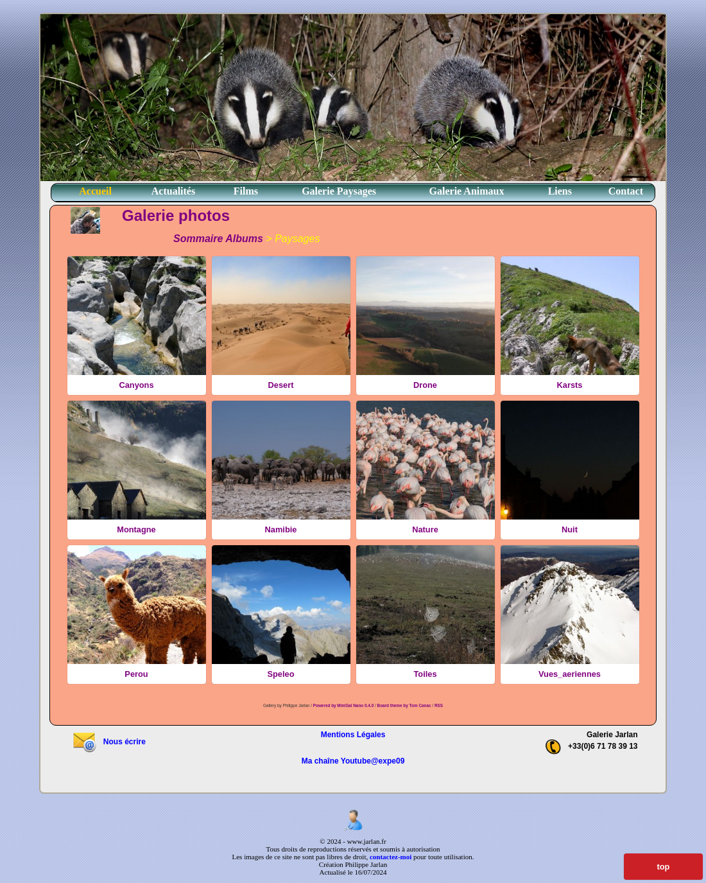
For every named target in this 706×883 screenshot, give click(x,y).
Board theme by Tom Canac (405, 705)
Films (246, 191)
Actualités (173, 191)
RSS (439, 705)
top (663, 866)
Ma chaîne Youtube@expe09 (353, 760)
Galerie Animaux (466, 191)
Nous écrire (109, 741)
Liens (560, 191)
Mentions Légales (353, 734)
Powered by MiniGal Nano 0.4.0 (344, 705)
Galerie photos (176, 215)
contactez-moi (390, 857)
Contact (625, 191)
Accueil (95, 191)
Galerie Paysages (339, 191)
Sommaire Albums (218, 238)
